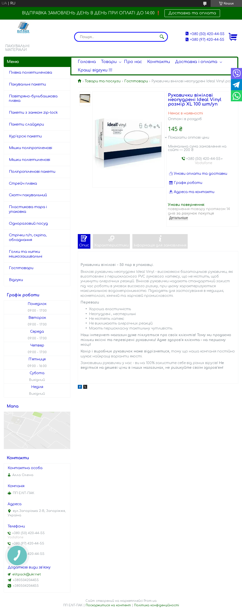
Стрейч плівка (23, 183)
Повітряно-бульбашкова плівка (33, 98)
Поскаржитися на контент (108, 605)
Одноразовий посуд (28, 223)
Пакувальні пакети (27, 84)
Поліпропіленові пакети (32, 172)
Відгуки (16, 280)
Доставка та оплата (192, 13)
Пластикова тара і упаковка (28, 209)
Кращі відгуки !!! (95, 70)
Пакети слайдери (26, 124)
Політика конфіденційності (156, 605)
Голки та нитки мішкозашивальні (25, 254)
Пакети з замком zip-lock (33, 112)
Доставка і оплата (196, 62)
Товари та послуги (103, 81)
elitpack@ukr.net (26, 574)
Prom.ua (150, 601)
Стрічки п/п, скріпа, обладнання (27, 237)
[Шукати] (162, 37)
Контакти (158, 62)
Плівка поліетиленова (30, 72)
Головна (87, 62)
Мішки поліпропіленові (30, 148)
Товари (109, 62)
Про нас (133, 62)
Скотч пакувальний (28, 195)
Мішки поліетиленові (29, 160)
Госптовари (136, 81)
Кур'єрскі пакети (25, 136)
